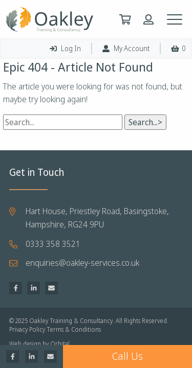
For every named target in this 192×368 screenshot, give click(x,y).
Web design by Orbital (39, 344)
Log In (65, 48)
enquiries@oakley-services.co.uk (82, 263)
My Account (126, 48)
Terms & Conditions (74, 329)
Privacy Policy (27, 329)
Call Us (127, 356)
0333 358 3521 (53, 244)
